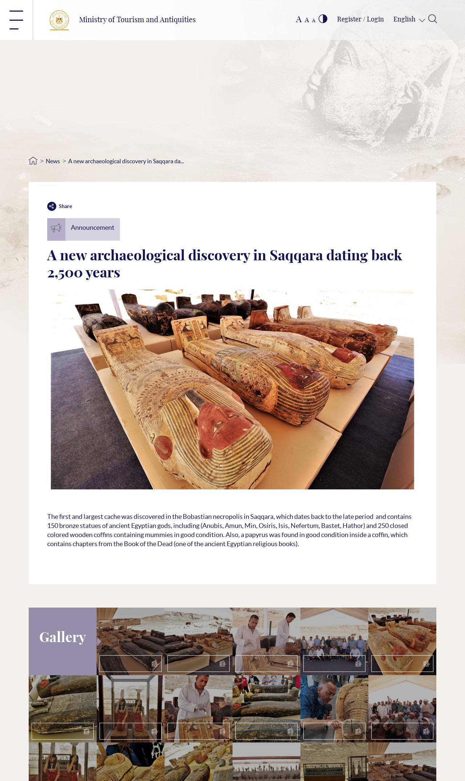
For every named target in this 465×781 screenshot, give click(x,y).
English (405, 19)
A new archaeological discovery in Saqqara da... (126, 161)
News (53, 161)
